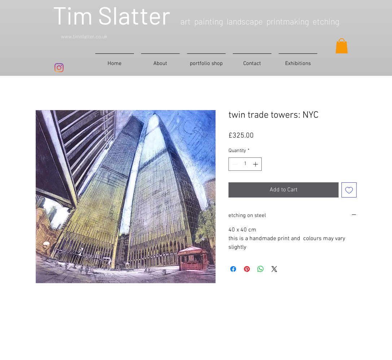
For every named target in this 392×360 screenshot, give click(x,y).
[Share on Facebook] (233, 269)
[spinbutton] (245, 164)
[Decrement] (234, 164)
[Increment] (256, 164)
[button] (341, 45)
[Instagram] (59, 67)
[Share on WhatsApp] (260, 269)
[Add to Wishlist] (349, 190)
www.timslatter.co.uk (84, 36)
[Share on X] (274, 269)
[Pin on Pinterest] (247, 269)
